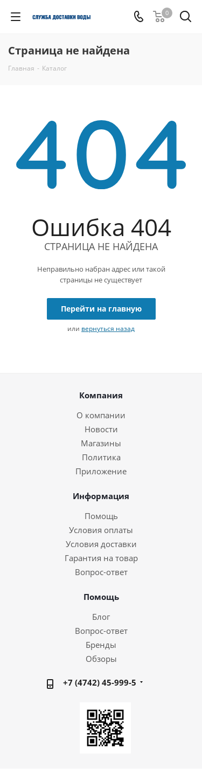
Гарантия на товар (101, 557)
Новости (101, 429)
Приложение (101, 471)
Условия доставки (101, 543)
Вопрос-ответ (101, 571)
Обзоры (101, 658)
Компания (101, 395)
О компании (101, 415)
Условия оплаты (101, 529)
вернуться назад (108, 328)
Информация (101, 495)
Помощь (101, 515)
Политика (101, 457)
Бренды (101, 644)
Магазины (101, 443)
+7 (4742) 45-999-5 (99, 682)
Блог (101, 616)
